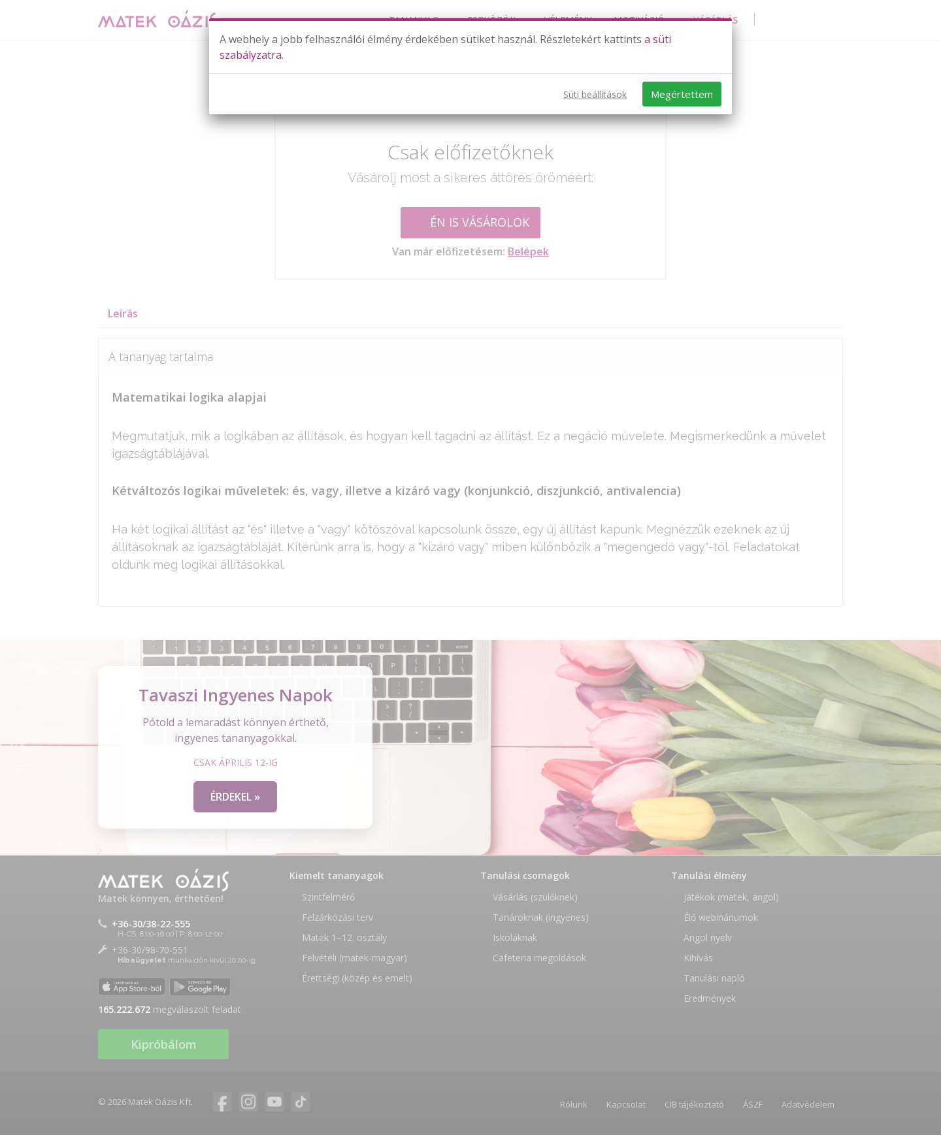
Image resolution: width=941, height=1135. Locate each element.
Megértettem (682, 94)
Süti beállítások (595, 94)
